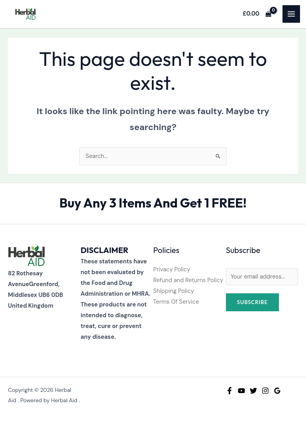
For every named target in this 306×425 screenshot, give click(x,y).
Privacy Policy (171, 269)
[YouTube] (241, 390)
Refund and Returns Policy (188, 280)
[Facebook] (229, 390)
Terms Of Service (176, 302)
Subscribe (252, 302)
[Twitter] (253, 390)
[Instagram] (265, 390)
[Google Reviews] (277, 390)
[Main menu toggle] (291, 14)
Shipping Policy (173, 291)
